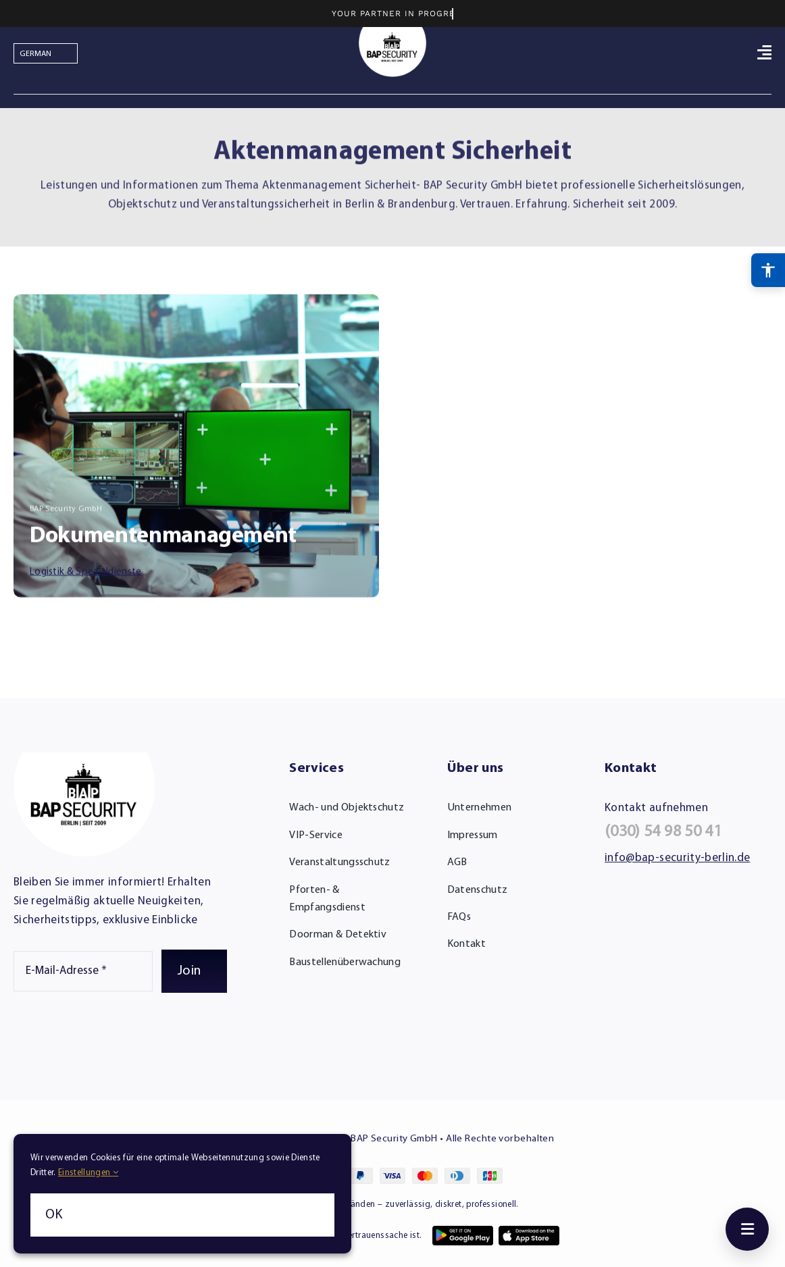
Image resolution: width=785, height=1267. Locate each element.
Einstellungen (88, 1172)
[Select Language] (46, 53)
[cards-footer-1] (392, 1173)
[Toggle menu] (747, 1229)
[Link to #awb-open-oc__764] (764, 52)
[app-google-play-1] (462, 1231)
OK (54, 1215)
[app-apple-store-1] (529, 1231)
